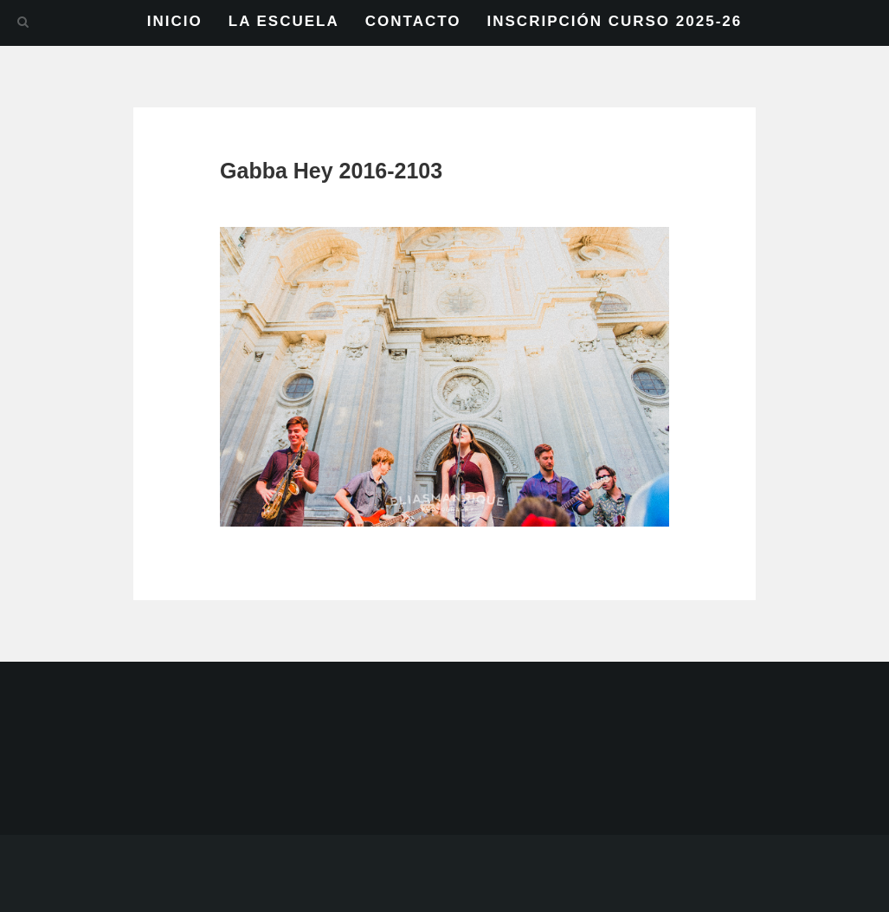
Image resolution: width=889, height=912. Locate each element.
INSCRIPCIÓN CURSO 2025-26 (615, 21)
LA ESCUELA (284, 21)
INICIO (175, 21)
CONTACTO (413, 21)
